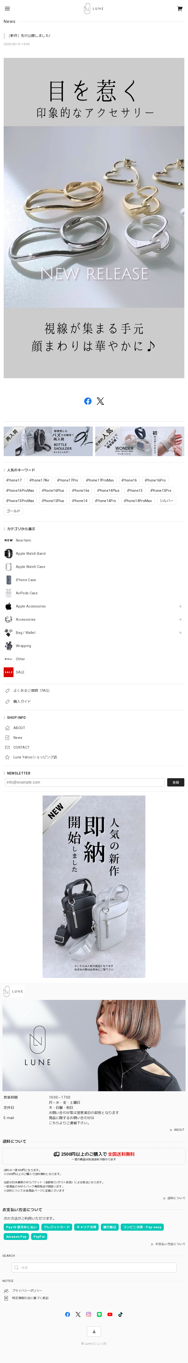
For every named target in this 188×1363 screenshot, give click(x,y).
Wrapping (23, 646)
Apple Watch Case (30, 567)
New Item (23, 540)
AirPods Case (27, 593)
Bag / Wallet (25, 633)
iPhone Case (26, 580)
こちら (54, 1123)
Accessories (26, 619)
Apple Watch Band (31, 554)
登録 (176, 782)
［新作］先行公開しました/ (28, 36)
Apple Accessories (31, 606)
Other (20, 659)
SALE (20, 672)
